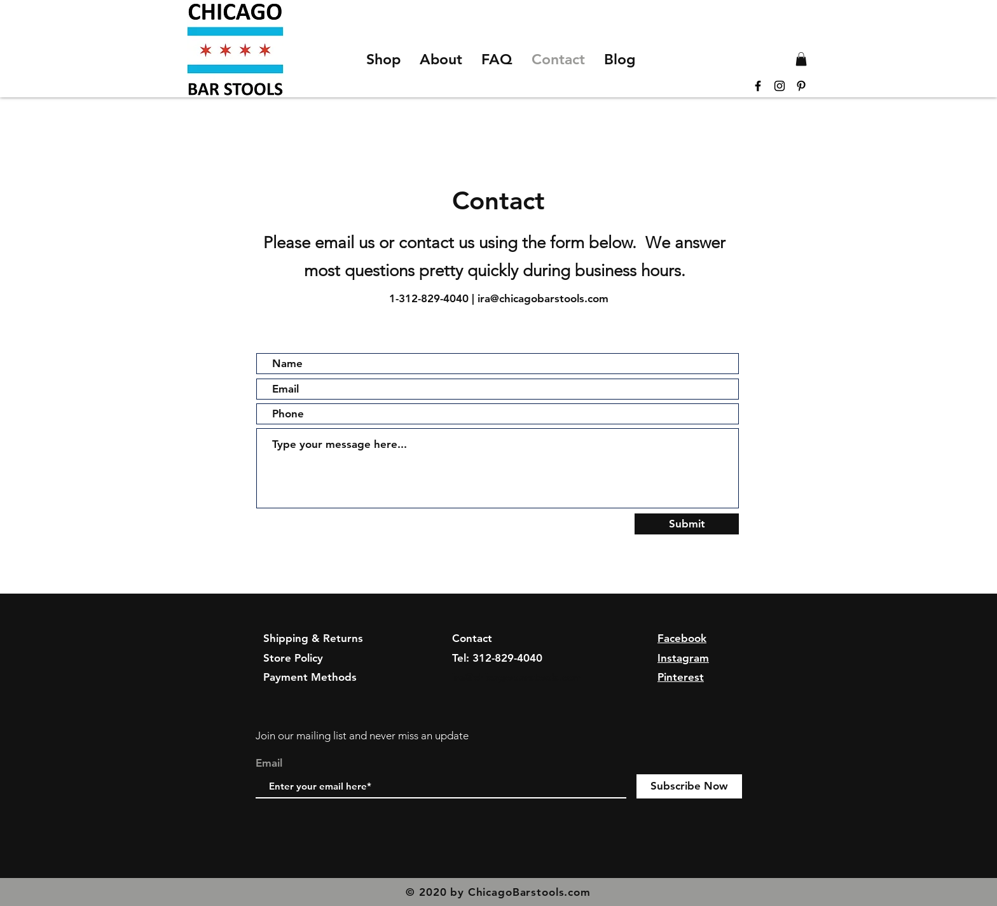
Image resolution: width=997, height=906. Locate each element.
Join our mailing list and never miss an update (362, 735)
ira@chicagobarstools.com (543, 298)
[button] (801, 59)
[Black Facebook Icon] (758, 86)
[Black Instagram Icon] (780, 86)
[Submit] (687, 523)
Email (269, 763)
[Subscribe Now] (689, 786)
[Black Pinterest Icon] (801, 86)
